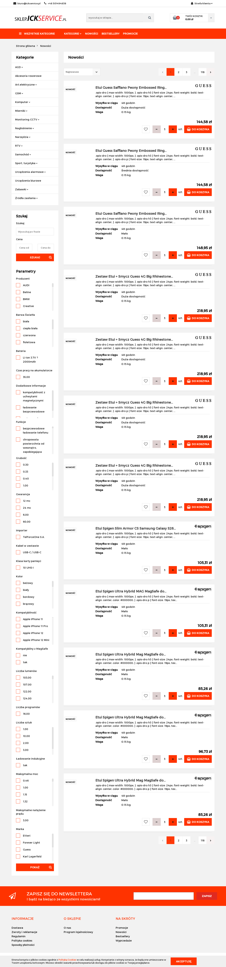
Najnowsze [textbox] (72, 71)
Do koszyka (198, 129)
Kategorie (73, 33)
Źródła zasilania (26, 198)
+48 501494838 (55, 3)
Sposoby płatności (23, 944)
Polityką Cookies (67, 959)
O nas (67, 927)
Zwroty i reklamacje (24, 932)
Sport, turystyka (26, 163)
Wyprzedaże (124, 940)
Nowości (91, 33)
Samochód (23, 154)
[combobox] (82, 72)
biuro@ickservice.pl (27, 3)
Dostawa (17, 927)
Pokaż (35, 867)
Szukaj (35, 257)
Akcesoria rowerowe (28, 75)
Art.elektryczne (26, 84)
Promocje (130, 33)
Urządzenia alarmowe (30, 171)
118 (202, 72)
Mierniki (21, 110)
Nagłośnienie (24, 128)
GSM (19, 93)
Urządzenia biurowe (28, 180)
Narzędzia (22, 136)
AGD (19, 67)
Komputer (22, 102)
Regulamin (18, 936)
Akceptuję (183, 961)
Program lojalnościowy (78, 932)
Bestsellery (110, 33)
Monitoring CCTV (27, 119)
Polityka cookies (22, 940)
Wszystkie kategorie (37, 33)
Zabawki (21, 189)
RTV (19, 145)
